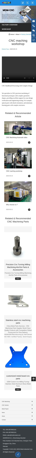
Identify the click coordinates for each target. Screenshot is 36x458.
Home (12, 34)
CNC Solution (5, 405)
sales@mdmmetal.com (14, 435)
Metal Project (5, 409)
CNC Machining (6, 401)
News (3, 412)
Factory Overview (9, 25)
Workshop (6, 29)
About (17, 34)
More (18, 278)
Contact (4, 419)
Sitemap (5, 446)
